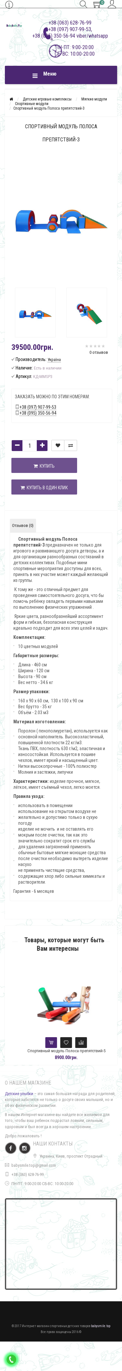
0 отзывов (98, 352)
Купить (44, 466)
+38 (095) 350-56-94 (38, 413)
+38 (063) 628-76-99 (27, 1174)
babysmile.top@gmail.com (33, 1165)
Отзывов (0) (23, 525)
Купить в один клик (44, 487)
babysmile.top (100, 1326)
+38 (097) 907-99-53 (38, 407)
